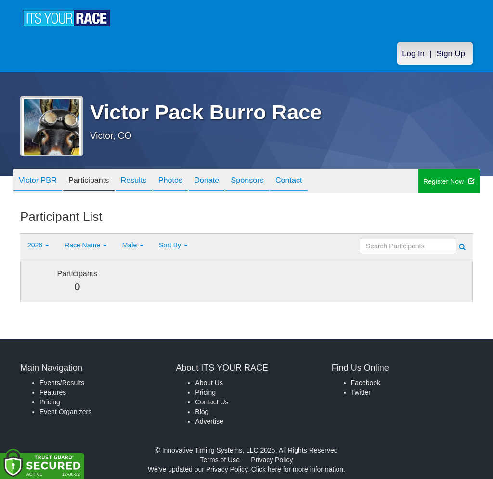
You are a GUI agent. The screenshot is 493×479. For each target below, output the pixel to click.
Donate (229, 181)
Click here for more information (297, 469)
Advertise (209, 421)
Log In (413, 53)
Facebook (365, 383)
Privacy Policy (272, 460)
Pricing (49, 402)
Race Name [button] (86, 245)
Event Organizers (65, 411)
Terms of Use (220, 460)
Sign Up (450, 53)
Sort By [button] (173, 245)
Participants (97, 181)
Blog (201, 411)
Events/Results (61, 383)
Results (146, 181)
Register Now (449, 181)
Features (52, 392)
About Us (209, 383)
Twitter (361, 392)
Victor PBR (40, 181)
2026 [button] (38, 245)
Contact (321, 181)
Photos (187, 181)
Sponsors (275, 181)
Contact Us (211, 402)
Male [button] (132, 245)
